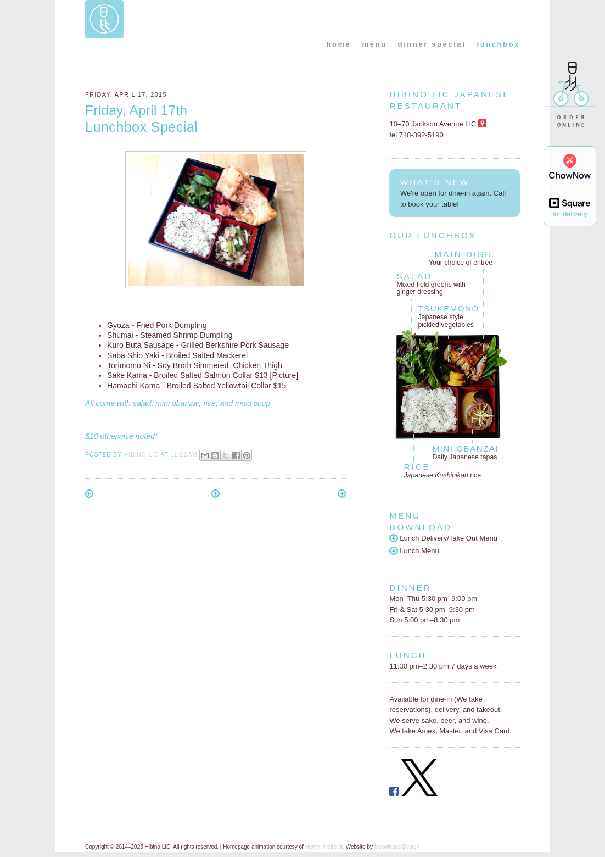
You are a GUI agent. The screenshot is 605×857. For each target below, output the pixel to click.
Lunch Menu (414, 551)
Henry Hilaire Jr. (324, 847)
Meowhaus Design (396, 847)
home (338, 44)
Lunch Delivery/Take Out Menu (443, 538)
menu (374, 44)
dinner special (432, 44)
